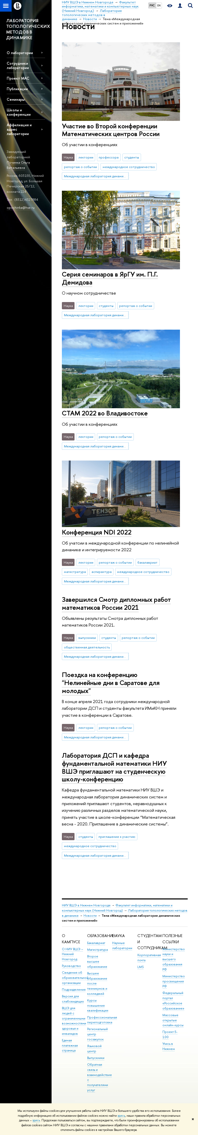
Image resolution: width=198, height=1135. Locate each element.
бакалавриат (147, 562)
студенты (131, 157)
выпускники (87, 637)
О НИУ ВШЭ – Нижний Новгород (72, 954)
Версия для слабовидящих (73, 999)
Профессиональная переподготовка (102, 1020)
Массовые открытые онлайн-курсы (173, 1020)
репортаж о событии (80, 166)
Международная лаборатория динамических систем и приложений (96, 176)
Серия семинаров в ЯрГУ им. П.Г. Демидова (110, 278)
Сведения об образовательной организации (75, 977)
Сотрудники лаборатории (18, 65)
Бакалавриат (96, 943)
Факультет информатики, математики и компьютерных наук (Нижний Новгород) (117, 908)
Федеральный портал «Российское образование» (173, 1000)
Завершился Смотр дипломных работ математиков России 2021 (116, 603)
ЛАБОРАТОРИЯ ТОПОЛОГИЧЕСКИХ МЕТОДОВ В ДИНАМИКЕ (28, 29)
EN (159, 5)
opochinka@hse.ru (21, 207)
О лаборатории (20, 52)
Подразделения (74, 989)
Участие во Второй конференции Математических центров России (111, 129)
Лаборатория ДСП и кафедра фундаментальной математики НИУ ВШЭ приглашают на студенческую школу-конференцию (114, 767)
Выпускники (95, 1058)
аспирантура (102, 571)
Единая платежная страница (70, 1045)
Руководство (71, 966)
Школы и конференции (19, 112)
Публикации (17, 88)
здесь (121, 1116)
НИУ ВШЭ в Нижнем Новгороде (86, 905)
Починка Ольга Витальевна (18, 165)
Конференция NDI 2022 (96, 532)
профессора (109, 157)
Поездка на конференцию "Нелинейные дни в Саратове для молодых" (111, 682)
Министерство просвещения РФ (173, 981)
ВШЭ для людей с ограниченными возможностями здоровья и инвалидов (74, 1021)
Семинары (15, 99)
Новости (90, 915)
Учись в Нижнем (168, 1046)
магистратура (75, 571)
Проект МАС (18, 78)
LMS (140, 967)
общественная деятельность (87, 647)
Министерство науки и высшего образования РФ (173, 959)
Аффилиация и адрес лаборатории (19, 129)
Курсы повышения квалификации (97, 1005)
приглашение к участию (116, 836)
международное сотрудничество (129, 166)
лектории (85, 157)
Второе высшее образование (97, 961)
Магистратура (97, 949)
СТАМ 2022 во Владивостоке (105, 413)
